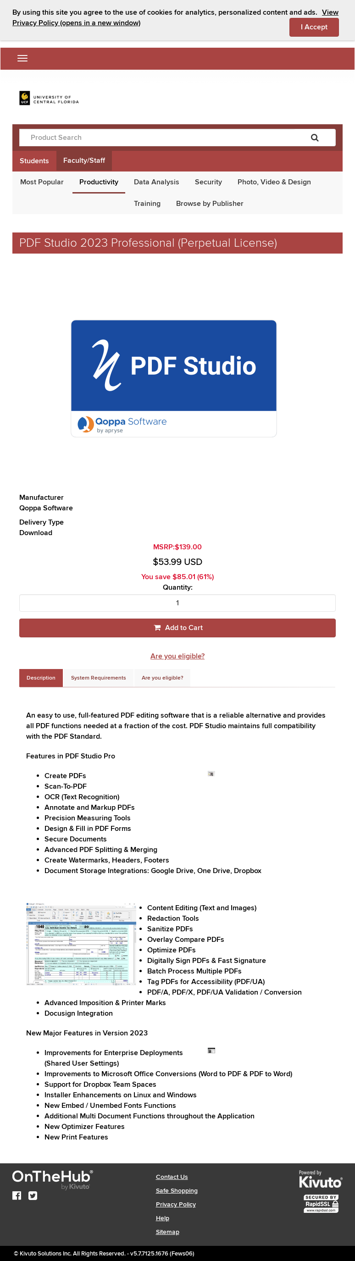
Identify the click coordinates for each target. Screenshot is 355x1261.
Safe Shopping (177, 1191)
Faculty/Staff (84, 160)
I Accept (320, 27)
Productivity (98, 182)
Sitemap (167, 1232)
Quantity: (178, 587)
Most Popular (42, 182)
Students (34, 161)
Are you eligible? (177, 656)
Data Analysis (156, 182)
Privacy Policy (176, 1204)
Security (208, 182)
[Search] (314, 137)
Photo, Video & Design (274, 182)
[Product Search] (156, 137)
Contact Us (172, 1177)
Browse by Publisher (210, 203)
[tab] (41, 678)
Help (162, 1218)
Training (147, 203)
